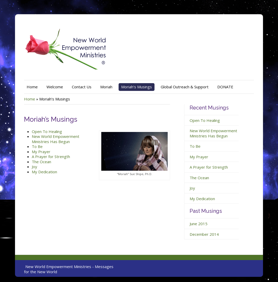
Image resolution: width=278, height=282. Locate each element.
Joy (34, 166)
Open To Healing (47, 131)
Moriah (106, 86)
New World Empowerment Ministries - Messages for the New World (68, 269)
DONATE (225, 86)
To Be (37, 146)
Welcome (55, 86)
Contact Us (81, 86)
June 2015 (198, 223)
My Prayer (41, 151)
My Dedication (44, 171)
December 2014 (204, 234)
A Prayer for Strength (51, 156)
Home (32, 86)
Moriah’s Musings (136, 86)
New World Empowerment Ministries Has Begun (55, 139)
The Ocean (41, 161)
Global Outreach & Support (184, 86)
